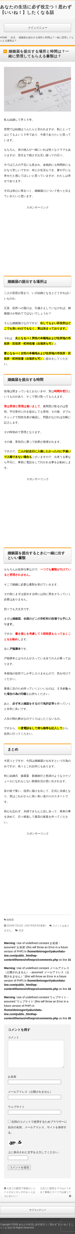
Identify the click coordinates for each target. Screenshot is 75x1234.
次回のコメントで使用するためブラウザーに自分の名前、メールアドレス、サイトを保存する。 (37, 1127)
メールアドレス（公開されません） (30, 1091)
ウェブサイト (16, 1106)
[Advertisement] (37, 242)
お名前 (12, 1076)
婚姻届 (10, 919)
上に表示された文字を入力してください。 (34, 1152)
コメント (13, 1037)
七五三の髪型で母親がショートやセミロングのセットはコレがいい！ (19, 1192)
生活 (21, 930)
